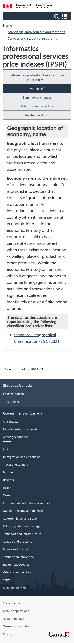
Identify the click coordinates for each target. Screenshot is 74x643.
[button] (37, 16)
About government (15, 437)
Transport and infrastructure (22, 534)
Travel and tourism (15, 464)
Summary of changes (37, 97)
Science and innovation (18, 557)
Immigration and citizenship (22, 457)
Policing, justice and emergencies (25, 526)
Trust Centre (11, 402)
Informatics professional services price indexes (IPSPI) (37, 77)
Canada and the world (17, 541)
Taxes (6, 495)
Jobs (5, 449)
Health (7, 488)
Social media (11, 603)
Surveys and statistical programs (32, 38)
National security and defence (23, 511)
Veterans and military (17, 572)
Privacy (7, 634)
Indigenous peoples (16, 564)
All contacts (10, 421)
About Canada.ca (14, 619)
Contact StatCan (13, 394)
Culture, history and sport (20, 518)
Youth (7, 580)
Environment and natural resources (26, 503)
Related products (37, 115)
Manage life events (15, 588)
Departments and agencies (21, 429)
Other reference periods (37, 106)
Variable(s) (37, 88)
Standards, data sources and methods (36, 32)
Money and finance (15, 549)
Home (7, 25)
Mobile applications (16, 611)
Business (9, 472)
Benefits (8, 480)
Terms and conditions (17, 626)
